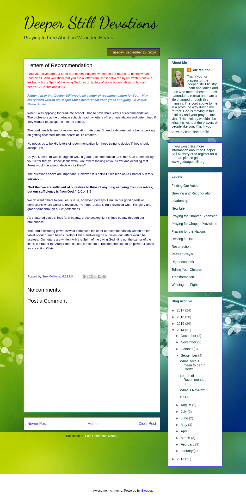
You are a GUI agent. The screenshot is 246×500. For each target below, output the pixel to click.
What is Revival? (192, 390)
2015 (181, 323)
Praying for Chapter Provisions (194, 224)
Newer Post (37, 424)
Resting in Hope (184, 239)
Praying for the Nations (189, 231)
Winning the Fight (185, 285)
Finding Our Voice (185, 186)
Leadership (180, 201)
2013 (181, 459)
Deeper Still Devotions (90, 22)
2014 (181, 330)
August (186, 405)
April (184, 431)
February (188, 444)
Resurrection (181, 246)
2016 (181, 317)
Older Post (147, 424)
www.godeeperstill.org (188, 162)
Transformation (183, 277)
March (186, 438)
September (189, 355)
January (187, 451)
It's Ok (184, 397)
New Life (178, 208)
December (189, 336)
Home (93, 424)
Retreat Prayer (182, 254)
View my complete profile (190, 132)
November (189, 342)
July (184, 411)
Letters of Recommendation (193, 380)
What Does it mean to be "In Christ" (192, 365)
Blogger (146, 490)
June (185, 418)
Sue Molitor (201, 70)
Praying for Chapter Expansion (194, 216)
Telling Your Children (187, 269)
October (187, 349)
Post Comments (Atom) (101, 436)
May (184, 425)
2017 (181, 310)
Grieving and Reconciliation (192, 193)
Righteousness (183, 262)
